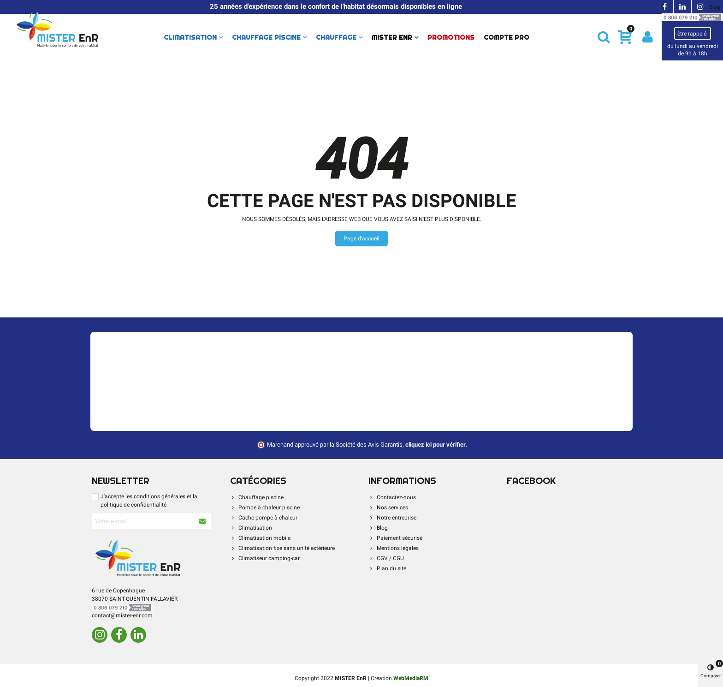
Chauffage (336, 37)
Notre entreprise (392, 518)
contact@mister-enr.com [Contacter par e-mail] (122, 615)
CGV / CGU (386, 558)
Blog (714, 7)
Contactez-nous (392, 497)
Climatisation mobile (260, 538)
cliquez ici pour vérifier (435, 444)
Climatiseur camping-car (265, 558)
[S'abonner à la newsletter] (203, 521)
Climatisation (190, 37)
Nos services (388, 507)
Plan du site (387, 568)
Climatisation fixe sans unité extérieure (282, 548)
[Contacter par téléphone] (692, 17)
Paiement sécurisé (395, 538)
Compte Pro (506, 37)
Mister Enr (392, 37)
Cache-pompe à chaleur (263, 518)
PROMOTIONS (450, 37)
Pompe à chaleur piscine (265, 507)
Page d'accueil (361, 238)
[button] (603, 37)
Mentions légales (393, 548)
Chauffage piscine (266, 37)
